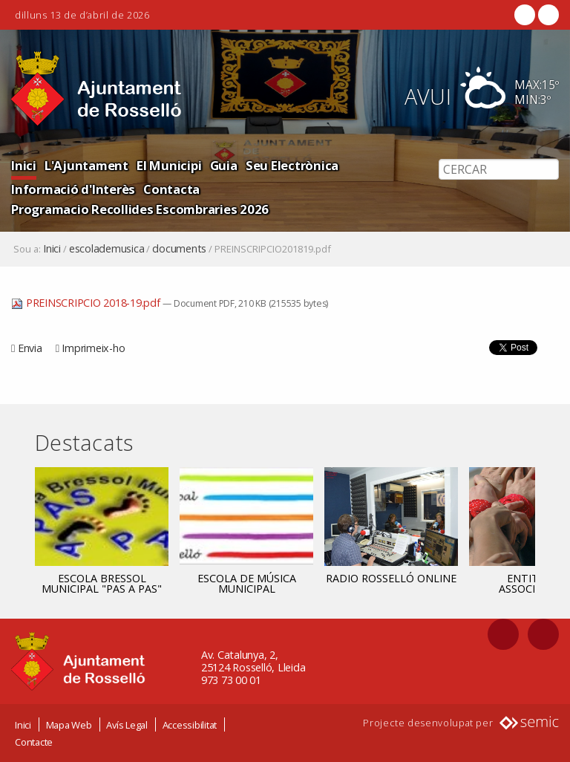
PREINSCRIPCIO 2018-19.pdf (87, 303)
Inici (23, 165)
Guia (224, 165)
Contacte (34, 742)
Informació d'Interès (73, 189)
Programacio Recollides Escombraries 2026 (140, 209)
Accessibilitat (190, 725)
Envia (30, 348)
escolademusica (107, 249)
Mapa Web (69, 725)
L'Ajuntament (86, 165)
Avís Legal (127, 725)
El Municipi (169, 165)
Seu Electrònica (292, 165)
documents (179, 249)
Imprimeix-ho (93, 348)
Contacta (171, 189)
